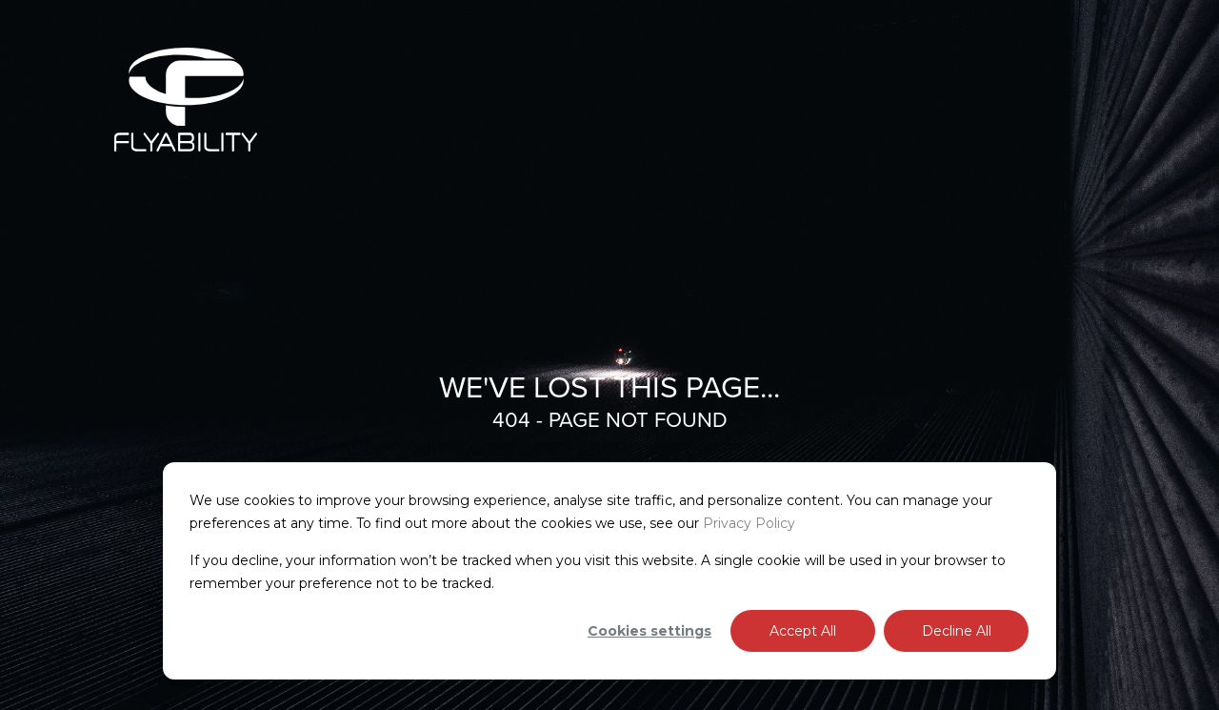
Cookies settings (649, 630)
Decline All (956, 630)
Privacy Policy (749, 523)
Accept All (802, 630)
